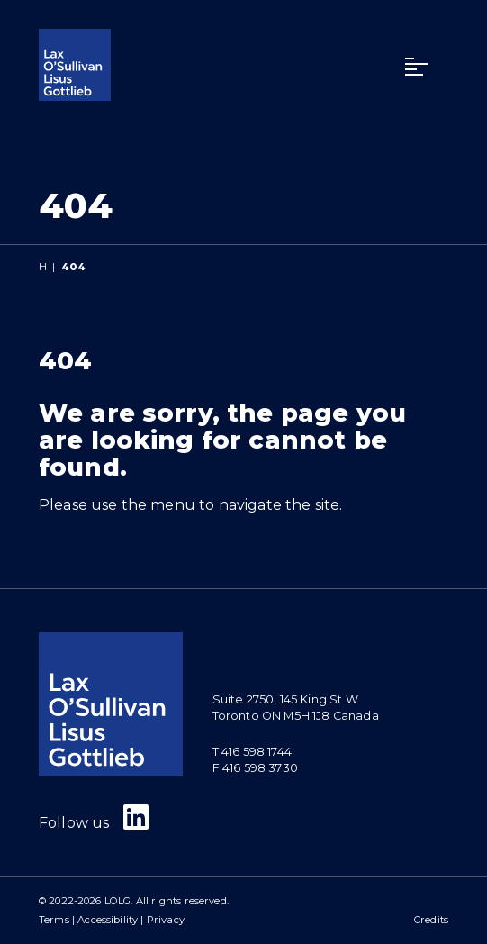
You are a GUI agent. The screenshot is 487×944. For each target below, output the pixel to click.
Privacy (166, 919)
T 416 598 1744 (252, 751)
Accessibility (107, 919)
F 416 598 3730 (255, 768)
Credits (431, 919)
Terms (54, 919)
